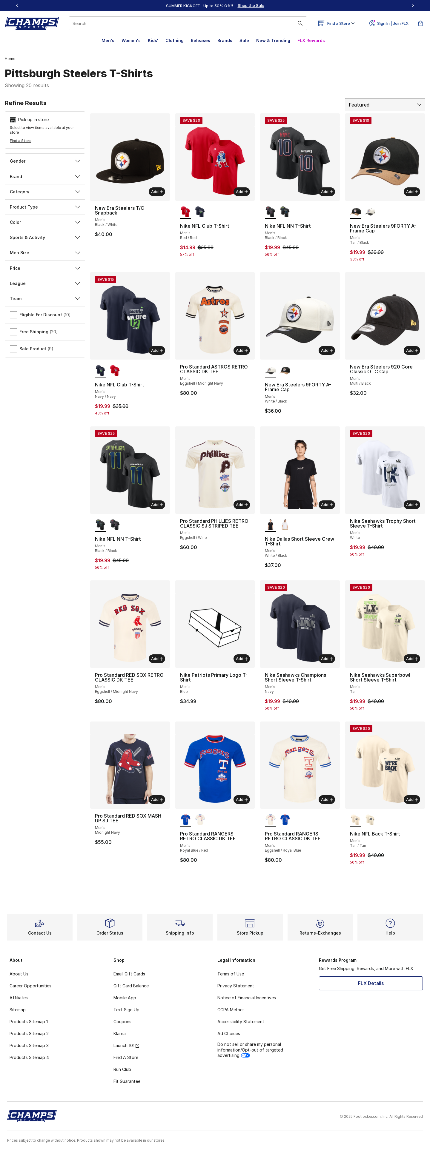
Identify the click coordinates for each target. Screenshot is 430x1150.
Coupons (122, 1021)
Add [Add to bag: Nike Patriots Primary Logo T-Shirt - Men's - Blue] (242, 658)
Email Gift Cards (129, 973)
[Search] (188, 23)
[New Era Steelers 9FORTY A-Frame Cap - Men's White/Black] (370, 212)
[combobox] (188, 23)
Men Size (45, 252)
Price (45, 268)
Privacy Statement (235, 985)
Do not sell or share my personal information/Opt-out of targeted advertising (250, 1049)
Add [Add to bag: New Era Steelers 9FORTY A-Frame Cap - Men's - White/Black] (327, 350)
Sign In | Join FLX (388, 23)
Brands (224, 40)
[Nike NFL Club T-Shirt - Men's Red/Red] (114, 370)
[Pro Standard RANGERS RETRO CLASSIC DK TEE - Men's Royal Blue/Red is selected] (185, 820)
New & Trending (273, 40)
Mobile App (124, 997)
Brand (45, 176)
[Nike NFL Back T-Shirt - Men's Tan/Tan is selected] (355, 820)
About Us (19, 973)
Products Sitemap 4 (29, 1057)
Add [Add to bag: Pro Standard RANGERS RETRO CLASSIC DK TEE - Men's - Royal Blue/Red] (242, 799)
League (45, 283)
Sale (244, 40)
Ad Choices (228, 1033)
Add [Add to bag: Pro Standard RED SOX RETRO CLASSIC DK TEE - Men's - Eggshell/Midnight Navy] (157, 658)
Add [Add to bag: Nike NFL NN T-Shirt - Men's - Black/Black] (327, 191)
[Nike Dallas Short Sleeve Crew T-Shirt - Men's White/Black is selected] (270, 525)
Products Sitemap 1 (29, 1021)
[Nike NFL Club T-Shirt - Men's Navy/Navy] (199, 212)
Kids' (153, 40)
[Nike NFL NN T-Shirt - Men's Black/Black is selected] (270, 212)
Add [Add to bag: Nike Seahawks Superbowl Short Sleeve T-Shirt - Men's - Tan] (412, 658)
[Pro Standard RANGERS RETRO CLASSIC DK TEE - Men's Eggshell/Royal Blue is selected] (270, 820)
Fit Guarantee (126, 1081)
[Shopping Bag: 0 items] (420, 23)
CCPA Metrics (231, 1009)
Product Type (45, 206)
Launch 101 (126, 1045)
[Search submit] (300, 23)
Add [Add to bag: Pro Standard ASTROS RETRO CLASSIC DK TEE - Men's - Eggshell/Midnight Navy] (242, 350)
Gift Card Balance (131, 985)
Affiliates (19, 997)
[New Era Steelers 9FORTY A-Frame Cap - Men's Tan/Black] (285, 370)
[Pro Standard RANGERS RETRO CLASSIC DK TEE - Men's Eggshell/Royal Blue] (199, 820)
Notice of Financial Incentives (246, 997)
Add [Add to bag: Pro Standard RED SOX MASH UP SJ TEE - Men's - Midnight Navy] (157, 799)
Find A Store (125, 1057)
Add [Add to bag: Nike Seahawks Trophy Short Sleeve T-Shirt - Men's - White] (412, 504)
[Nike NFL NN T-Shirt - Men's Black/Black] (285, 212)
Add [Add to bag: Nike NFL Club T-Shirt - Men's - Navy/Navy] (157, 350)
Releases (200, 40)
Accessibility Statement (240, 1021)
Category (45, 191)
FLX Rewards (311, 40)
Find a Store (20, 140)
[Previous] (17, 5)
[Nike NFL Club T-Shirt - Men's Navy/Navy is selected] (100, 370)
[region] (215, 5)
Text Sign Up (126, 1009)
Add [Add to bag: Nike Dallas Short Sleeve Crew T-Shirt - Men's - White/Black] (327, 504)
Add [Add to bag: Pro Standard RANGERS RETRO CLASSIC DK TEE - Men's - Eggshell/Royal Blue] (327, 799)
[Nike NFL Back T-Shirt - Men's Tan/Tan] (370, 820)
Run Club (122, 1069)
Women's (131, 40)
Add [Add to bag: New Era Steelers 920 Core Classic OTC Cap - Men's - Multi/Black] (412, 350)
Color (45, 222)
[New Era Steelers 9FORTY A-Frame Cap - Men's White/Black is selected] (270, 370)
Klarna (119, 1033)
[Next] (413, 5)
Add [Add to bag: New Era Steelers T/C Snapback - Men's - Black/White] (157, 191)
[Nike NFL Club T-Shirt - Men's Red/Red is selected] (185, 212)
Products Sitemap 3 (29, 1045)
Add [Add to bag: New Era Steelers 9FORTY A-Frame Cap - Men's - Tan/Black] (412, 191)
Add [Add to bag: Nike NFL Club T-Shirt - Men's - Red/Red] (242, 191)
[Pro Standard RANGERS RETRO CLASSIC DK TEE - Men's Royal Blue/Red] (285, 820)
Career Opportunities (30, 985)
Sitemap (18, 1009)
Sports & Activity (45, 237)
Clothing (174, 40)
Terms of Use (230, 973)
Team (45, 298)
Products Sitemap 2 (29, 1033)
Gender (45, 161)
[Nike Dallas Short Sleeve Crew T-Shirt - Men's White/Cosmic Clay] (285, 525)
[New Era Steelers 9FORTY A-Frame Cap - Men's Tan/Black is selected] (355, 212)
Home (10, 58)
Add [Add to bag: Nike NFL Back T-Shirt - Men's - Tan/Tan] (412, 799)
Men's (108, 40)
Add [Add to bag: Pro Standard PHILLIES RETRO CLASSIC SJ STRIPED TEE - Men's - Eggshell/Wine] (242, 504)
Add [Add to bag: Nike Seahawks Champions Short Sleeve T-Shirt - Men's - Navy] (327, 658)
